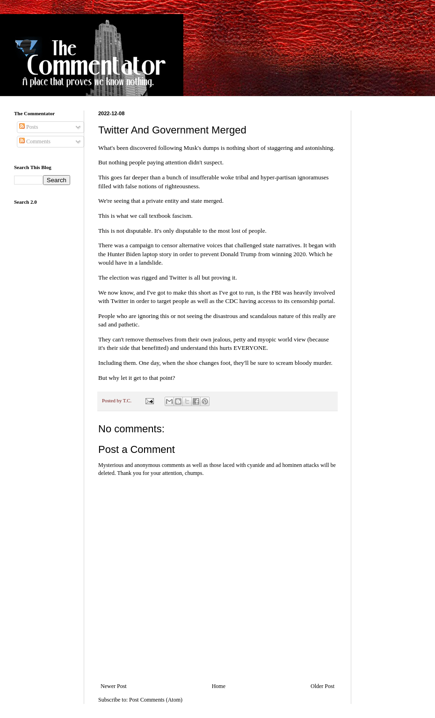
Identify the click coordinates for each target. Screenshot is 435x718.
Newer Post (114, 686)
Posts (28, 127)
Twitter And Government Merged (172, 130)
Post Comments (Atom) (155, 699)
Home (218, 686)
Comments (35, 141)
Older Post (322, 686)
